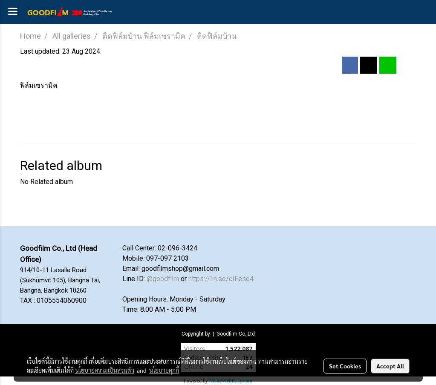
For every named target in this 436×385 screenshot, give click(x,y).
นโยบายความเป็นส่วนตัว (104, 370)
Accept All (390, 366)
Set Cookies (345, 366)
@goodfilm (163, 279)
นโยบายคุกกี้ (164, 370)
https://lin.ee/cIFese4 (221, 279)
